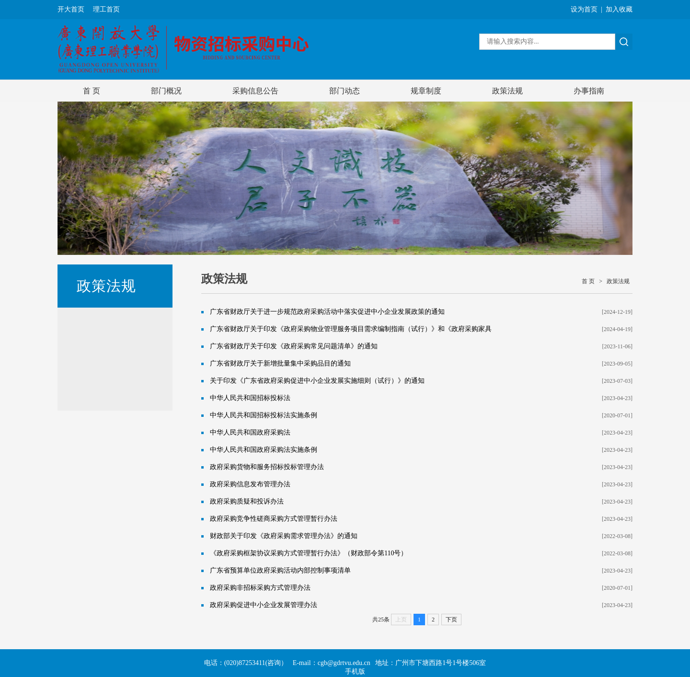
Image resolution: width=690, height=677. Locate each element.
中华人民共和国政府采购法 (250, 432)
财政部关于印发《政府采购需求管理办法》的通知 (283, 535)
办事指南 (589, 91)
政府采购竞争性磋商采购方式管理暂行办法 (273, 518)
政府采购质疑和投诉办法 (247, 501)
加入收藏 (619, 9)
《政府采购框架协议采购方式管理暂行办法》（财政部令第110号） (308, 553)
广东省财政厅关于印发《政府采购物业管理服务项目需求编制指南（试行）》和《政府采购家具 (351, 329)
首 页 (91, 91)
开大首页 (71, 9)
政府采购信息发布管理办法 (250, 484)
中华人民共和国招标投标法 (250, 398)
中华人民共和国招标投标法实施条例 (263, 415)
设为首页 (584, 9)
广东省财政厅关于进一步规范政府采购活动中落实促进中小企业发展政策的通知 (327, 311)
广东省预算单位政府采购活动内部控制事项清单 (280, 570)
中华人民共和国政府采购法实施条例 (263, 449)
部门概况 (166, 91)
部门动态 (344, 91)
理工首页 (106, 9)
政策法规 (507, 91)
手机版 (355, 671)
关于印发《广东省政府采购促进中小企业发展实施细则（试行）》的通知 (317, 380)
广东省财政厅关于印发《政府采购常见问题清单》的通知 (294, 346)
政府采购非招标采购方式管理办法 (260, 587)
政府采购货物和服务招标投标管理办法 (267, 466)
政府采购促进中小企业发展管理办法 (263, 604)
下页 (451, 619)
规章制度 (426, 91)
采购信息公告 (255, 91)
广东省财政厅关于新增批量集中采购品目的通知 (280, 363)
